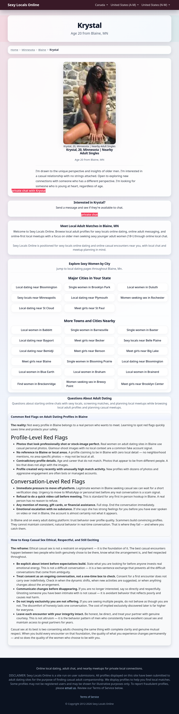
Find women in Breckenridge (36, 384)
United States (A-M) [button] (124, 5)
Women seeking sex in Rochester (142, 298)
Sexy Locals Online (23, 4)
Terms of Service (89, 696)
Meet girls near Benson (89, 351)
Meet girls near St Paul (89, 308)
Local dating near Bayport (36, 340)
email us (70, 688)
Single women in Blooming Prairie (89, 361)
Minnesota (28, 49)
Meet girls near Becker (89, 340)
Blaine (42, 49)
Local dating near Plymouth (89, 298)
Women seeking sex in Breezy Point (86, 384)
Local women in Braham (89, 372)
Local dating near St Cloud (36, 308)
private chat (89, 214)
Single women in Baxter (142, 330)
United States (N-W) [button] (154, 5)
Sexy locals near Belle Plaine (142, 340)
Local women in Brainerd (142, 372)
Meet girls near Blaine (36, 361)
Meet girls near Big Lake (142, 351)
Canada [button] (100, 5)
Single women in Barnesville (89, 330)
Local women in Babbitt (36, 330)
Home (14, 49)
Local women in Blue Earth (36, 372)
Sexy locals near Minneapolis (36, 298)
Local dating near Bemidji (36, 351)
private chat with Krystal (29, 191)
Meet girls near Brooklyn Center (142, 384)
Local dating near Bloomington (36, 287)
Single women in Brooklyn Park (89, 287)
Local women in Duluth (142, 287)
